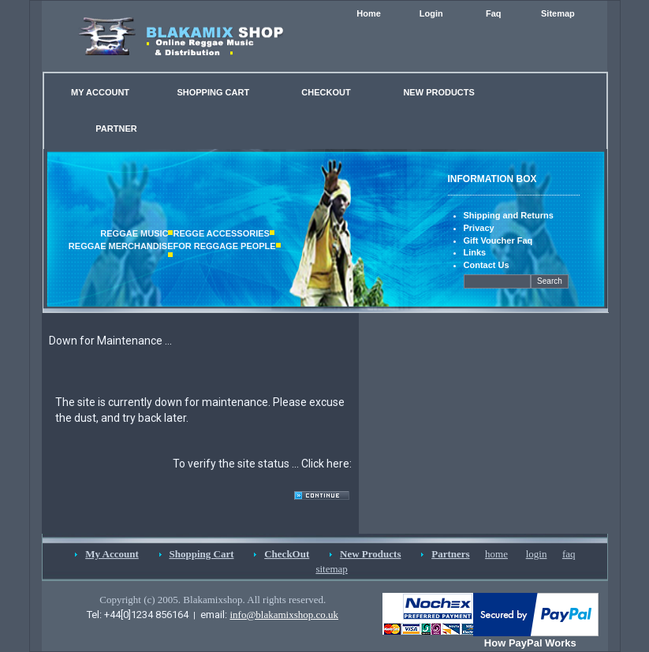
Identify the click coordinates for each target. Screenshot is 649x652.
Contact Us (486, 265)
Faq (494, 13)
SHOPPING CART (213, 92)
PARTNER (115, 128)
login (536, 554)
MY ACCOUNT (100, 92)
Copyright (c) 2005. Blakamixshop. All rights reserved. (212, 599)
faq (569, 554)
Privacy (479, 228)
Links (475, 252)
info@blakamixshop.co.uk (283, 614)
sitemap (331, 569)
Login (431, 13)
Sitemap (558, 13)
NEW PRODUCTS (438, 92)
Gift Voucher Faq (498, 240)
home (496, 554)
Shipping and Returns (509, 215)
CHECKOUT (325, 92)
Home (368, 13)
